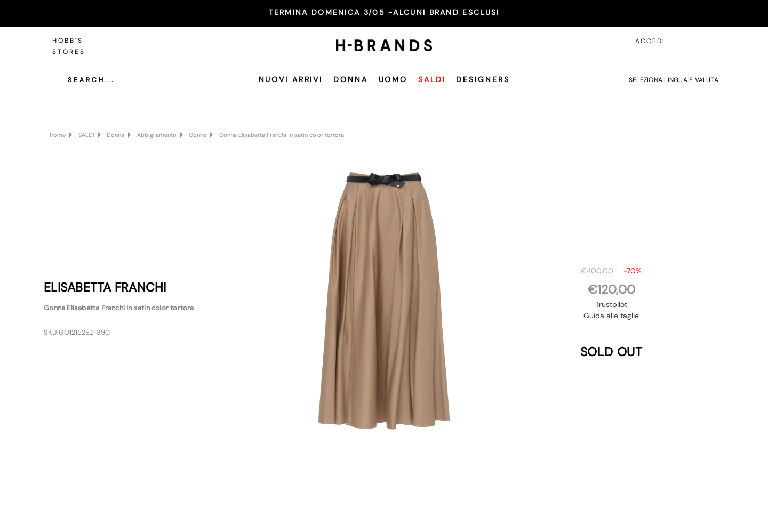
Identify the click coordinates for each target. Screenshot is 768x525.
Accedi (650, 41)
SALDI (431, 79)
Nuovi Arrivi (291, 79)
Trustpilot (611, 304)
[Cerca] (83, 80)
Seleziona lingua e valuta (673, 80)
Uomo (393, 79)
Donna (350, 79)
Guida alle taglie (611, 315)
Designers (482, 79)
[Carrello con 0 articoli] (707, 41)
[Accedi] (683, 41)
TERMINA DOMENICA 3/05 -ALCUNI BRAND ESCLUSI (384, 12)
